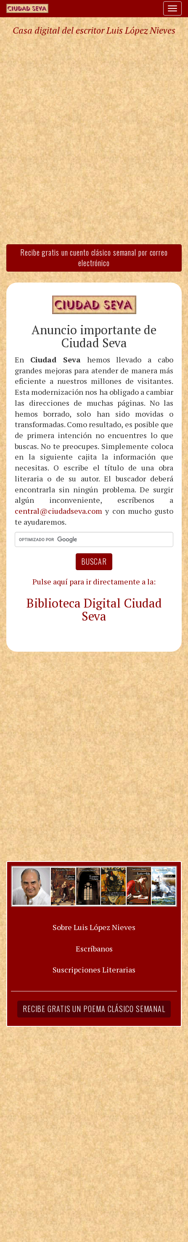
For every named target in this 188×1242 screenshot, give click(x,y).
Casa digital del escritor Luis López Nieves (94, 30)
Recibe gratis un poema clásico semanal (94, 1008)
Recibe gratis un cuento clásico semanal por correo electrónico (94, 258)
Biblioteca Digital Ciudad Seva (94, 609)
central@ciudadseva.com (58, 511)
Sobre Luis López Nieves (94, 927)
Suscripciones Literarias (94, 970)
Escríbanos (94, 948)
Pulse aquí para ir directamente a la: (94, 581)
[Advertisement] (94, 139)
